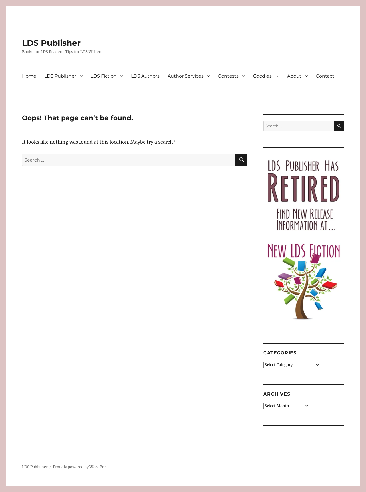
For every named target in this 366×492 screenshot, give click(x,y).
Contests (228, 76)
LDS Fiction (104, 76)
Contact (325, 76)
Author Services (186, 76)
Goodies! (263, 76)
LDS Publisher (51, 43)
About (294, 76)
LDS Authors (145, 76)
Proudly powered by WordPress (81, 467)
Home (29, 76)
